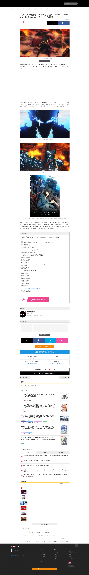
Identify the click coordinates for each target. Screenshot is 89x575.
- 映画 (41, 561)
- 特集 (55, 558)
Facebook (15, 550)
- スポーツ (42, 560)
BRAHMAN (54, 532)
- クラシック (42, 554)
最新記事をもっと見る (63, 483)
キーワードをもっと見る (63, 538)
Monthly (61, 452)
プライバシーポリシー (72, 558)
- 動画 (55, 549)
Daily (28, 452)
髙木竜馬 (40, 535)
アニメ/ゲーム (25, 385)
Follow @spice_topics (32, 358)
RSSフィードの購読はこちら (45, 346)
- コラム (55, 556)
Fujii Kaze (24, 532)
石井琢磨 (23, 535)
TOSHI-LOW (32, 535)
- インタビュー (56, 552)
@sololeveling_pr (34, 290)
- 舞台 (41, 551)
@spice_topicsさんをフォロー (18, 555)
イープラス (22, 541)
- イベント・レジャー (44, 552)
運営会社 (69, 549)
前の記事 (23, 377)
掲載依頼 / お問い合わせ (72, 552)
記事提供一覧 (70, 551)
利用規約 (69, 556)
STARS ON (63, 532)
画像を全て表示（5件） (44, 334)
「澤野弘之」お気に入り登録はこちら (38, 299)
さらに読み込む (48, 524)
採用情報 (69, 554)
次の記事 (65, 377)
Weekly (44, 452)
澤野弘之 (33, 385)
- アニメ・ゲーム (43, 556)
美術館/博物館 (45, 532)
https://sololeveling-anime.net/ (33, 288)
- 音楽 (41, 549)
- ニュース (55, 551)
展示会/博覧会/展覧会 (34, 532)
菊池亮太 (47, 535)
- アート (41, 558)
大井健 (54, 535)
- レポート (55, 554)
